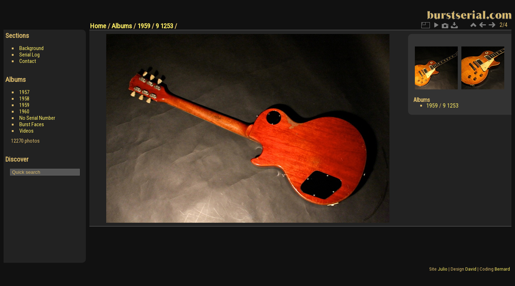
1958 (24, 98)
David (470, 269)
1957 (24, 92)
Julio (442, 269)
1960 (24, 111)
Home (98, 26)
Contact (27, 61)
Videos (26, 131)
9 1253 (164, 26)
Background (31, 48)
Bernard (502, 269)
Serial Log (29, 54)
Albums (122, 26)
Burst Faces (31, 124)
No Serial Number (37, 118)
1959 (24, 105)
